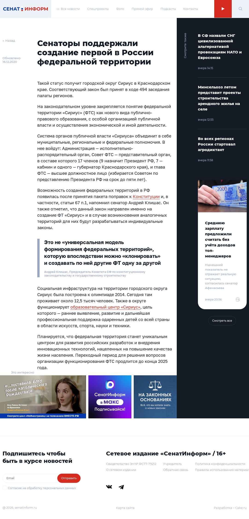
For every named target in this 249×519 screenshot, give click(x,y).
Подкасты (168, 9)
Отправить (69, 478)
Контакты (190, 9)
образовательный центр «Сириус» (105, 306)
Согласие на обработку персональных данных (42, 488)
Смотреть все (222, 320)
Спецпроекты (98, 9)
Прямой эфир (142, 9)
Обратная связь (175, 470)
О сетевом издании (121, 470)
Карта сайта (125, 508)
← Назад (9, 40)
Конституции (146, 196)
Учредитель (172, 464)
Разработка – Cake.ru (230, 508)
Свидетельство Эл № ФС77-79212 (131, 464)
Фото (120, 9)
